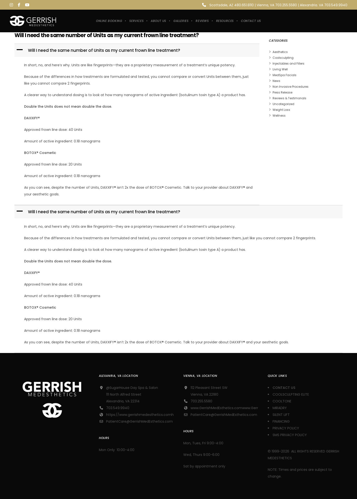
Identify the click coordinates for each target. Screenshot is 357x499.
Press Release (282, 92)
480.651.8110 (244, 5)
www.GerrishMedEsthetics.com (216, 408)
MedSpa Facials (284, 75)
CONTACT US (284, 387)
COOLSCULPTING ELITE (291, 394)
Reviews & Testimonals (289, 98)
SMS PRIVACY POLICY (290, 434)
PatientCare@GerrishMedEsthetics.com (139, 421)
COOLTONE (282, 401)
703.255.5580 (286, 5)
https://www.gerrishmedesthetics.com (139, 414)
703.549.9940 (335, 5)
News (276, 81)
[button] (137, 50)
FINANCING (281, 421)
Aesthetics (280, 52)
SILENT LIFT (281, 414)
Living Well (280, 69)
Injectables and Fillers (288, 63)
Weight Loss (281, 110)
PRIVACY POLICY (286, 428)
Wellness (279, 115)
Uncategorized (283, 104)
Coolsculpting (283, 58)
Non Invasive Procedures (291, 87)
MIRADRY (280, 408)
